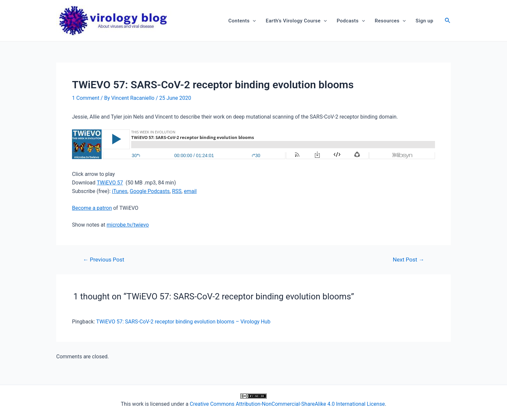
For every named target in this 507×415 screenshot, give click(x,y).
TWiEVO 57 (110, 183)
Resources (390, 21)
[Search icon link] (448, 21)
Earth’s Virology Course (296, 21)
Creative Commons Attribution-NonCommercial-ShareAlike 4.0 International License (287, 404)
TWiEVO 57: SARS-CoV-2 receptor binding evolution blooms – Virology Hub (183, 321)
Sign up (424, 21)
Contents (242, 21)
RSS (176, 191)
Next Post (408, 260)
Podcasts (351, 21)
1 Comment (85, 98)
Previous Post (103, 260)
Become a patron (92, 208)
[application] (253, 21)
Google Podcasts (150, 191)
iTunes (119, 191)
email (190, 191)
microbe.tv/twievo (128, 225)
